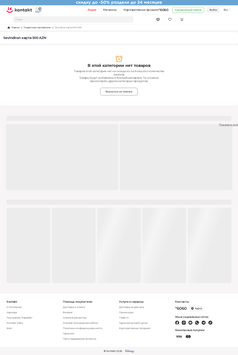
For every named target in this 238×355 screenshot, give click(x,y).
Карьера (12, 312)
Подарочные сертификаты (37, 27)
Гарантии (68, 333)
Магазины (110, 9)
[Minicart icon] (182, 19)
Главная (15, 27)
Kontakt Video (15, 322)
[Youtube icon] (190, 323)
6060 (163, 10)
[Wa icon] (197, 323)
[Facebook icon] (177, 323)
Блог (9, 328)
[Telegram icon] (204, 323)
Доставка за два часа (131, 307)
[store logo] (19, 10)
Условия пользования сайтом (80, 322)
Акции (92, 9)
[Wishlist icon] (170, 19)
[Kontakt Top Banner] (119, 2)
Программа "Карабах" (19, 317)
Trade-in (124, 317)
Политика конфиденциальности (82, 328)
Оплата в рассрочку (74, 317)
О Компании (14, 307)
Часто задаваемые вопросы (79, 338)
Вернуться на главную (118, 91)
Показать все (228, 124)
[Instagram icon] (184, 323)
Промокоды (126, 312)
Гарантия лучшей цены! (133, 322)
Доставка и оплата (74, 307)
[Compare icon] (158, 19)
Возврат (68, 312)
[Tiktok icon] (210, 323)
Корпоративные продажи (141, 9)
